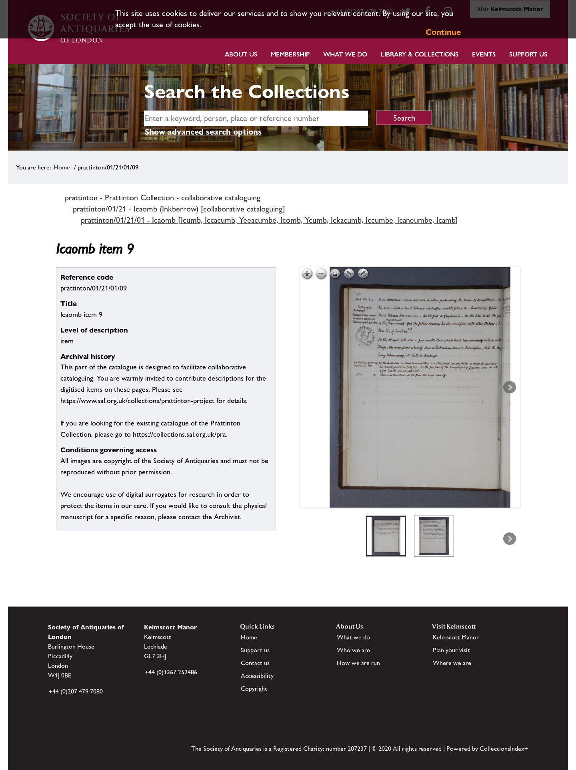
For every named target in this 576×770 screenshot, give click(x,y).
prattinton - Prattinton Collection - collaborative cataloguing (162, 197)
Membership (290, 54)
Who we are (353, 650)
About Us (241, 54)
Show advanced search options (203, 132)
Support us (255, 650)
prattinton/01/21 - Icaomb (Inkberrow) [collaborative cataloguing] (179, 209)
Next (509, 387)
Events (484, 54)
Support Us (528, 54)
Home (62, 167)
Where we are (452, 663)
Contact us (255, 663)
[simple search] (256, 118)
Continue (443, 32)
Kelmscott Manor (456, 637)
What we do (345, 54)
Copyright (254, 688)
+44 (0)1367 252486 (171, 672)
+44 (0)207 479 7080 (76, 691)
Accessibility (257, 675)
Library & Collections (419, 54)
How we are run (358, 663)
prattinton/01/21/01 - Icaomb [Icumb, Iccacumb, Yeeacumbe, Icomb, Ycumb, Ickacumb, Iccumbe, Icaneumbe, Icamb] (269, 220)
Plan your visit (451, 650)
